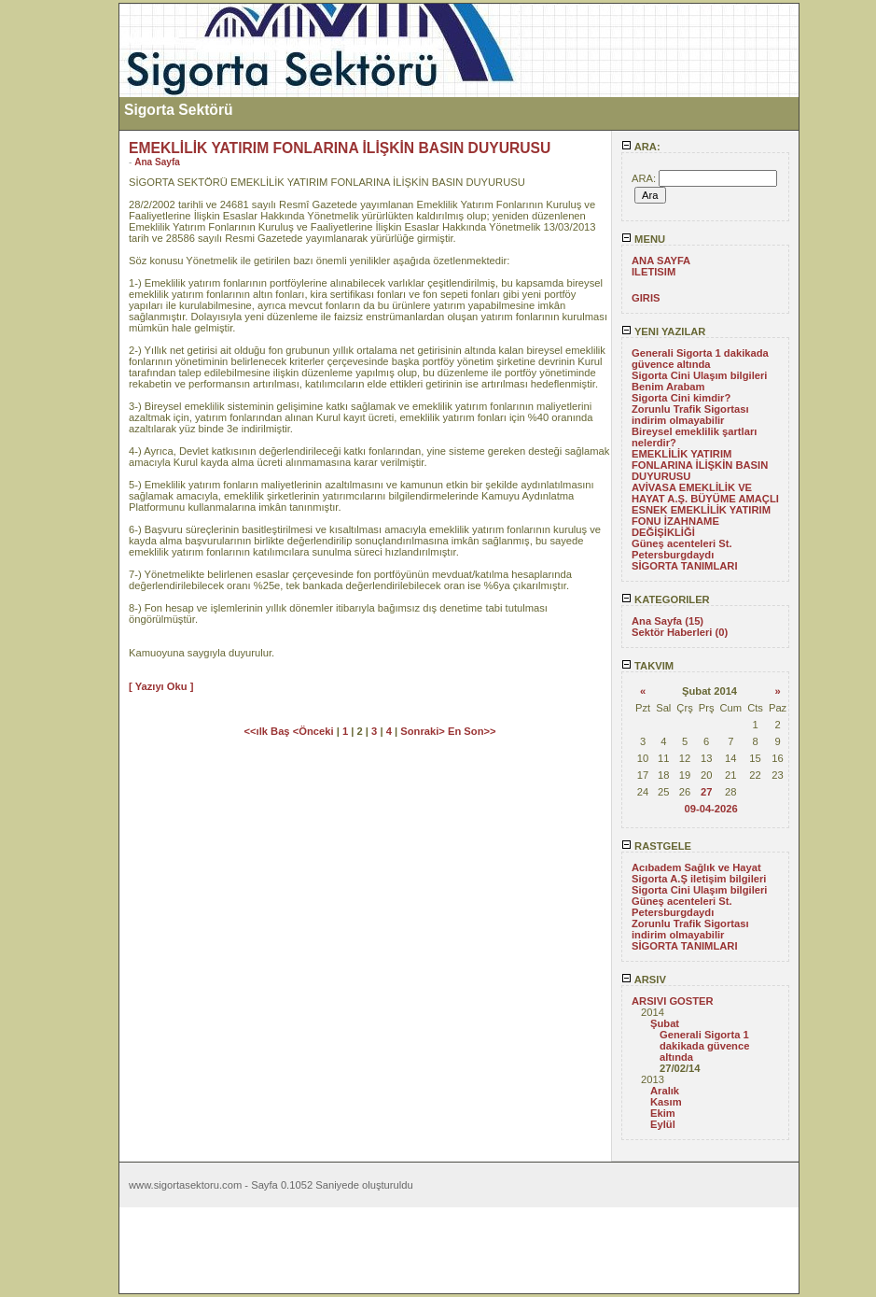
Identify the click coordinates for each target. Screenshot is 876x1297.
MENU (643, 239)
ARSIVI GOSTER (673, 1001)
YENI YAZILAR (663, 331)
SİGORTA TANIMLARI (685, 565)
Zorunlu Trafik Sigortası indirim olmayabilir (690, 414)
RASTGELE (656, 846)
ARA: (640, 146)
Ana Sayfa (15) (667, 621)
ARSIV (643, 979)
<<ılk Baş (267, 731)
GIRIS (646, 297)
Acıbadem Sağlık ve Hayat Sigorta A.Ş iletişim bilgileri (699, 873)
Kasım (666, 1101)
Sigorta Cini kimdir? (681, 397)
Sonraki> (424, 731)
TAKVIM (647, 665)
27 (706, 791)
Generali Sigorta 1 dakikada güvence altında (700, 358)
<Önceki (315, 731)
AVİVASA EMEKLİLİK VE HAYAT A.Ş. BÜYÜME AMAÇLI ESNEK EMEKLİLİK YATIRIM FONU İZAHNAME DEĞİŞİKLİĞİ (705, 510)
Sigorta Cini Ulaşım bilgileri (699, 375)
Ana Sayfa (157, 162)
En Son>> (472, 731)
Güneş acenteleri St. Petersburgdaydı (682, 549)
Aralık (664, 1090)
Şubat (664, 1023)
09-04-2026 (710, 808)
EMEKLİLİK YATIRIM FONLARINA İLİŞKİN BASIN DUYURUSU (700, 465)
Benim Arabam (668, 386)
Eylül (662, 1124)
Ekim (662, 1113)
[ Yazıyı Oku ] (161, 686)
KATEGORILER (665, 599)
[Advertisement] (59, 283)
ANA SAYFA (661, 260)
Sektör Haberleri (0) (680, 632)
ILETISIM (653, 271)
